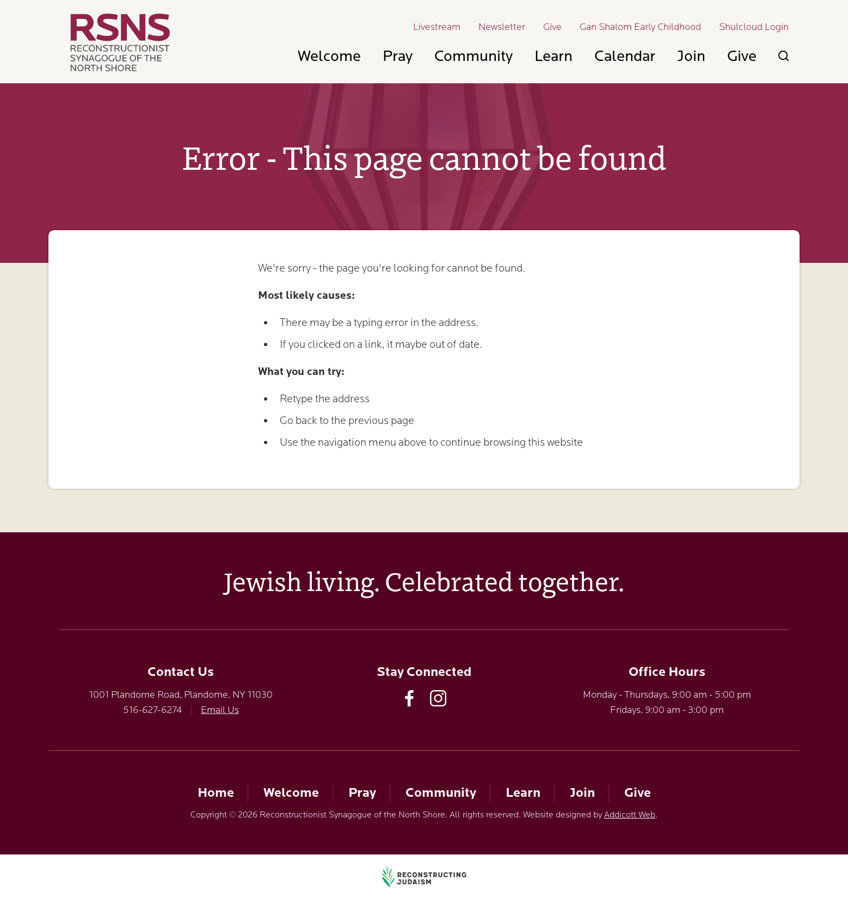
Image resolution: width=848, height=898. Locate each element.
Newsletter (501, 26)
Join (691, 56)
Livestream (436, 26)
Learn (553, 56)
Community (473, 56)
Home (216, 793)
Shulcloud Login (754, 26)
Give (552, 26)
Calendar (624, 56)
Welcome (329, 56)
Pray (398, 56)
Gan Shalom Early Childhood (640, 26)
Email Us (220, 709)
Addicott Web (629, 815)
